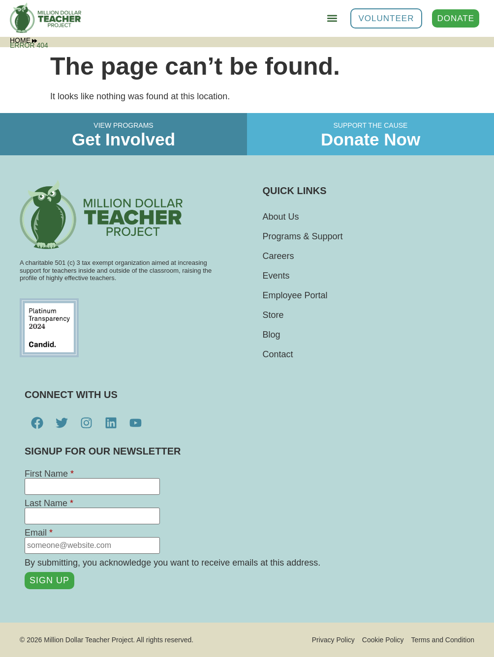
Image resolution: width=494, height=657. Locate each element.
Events (276, 276)
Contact (278, 354)
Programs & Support (303, 236)
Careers (278, 256)
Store (273, 315)
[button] (332, 18)
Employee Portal (295, 295)
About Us (281, 217)
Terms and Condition (442, 640)
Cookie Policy (383, 640)
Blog (271, 335)
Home (23, 40)
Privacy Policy (333, 640)
